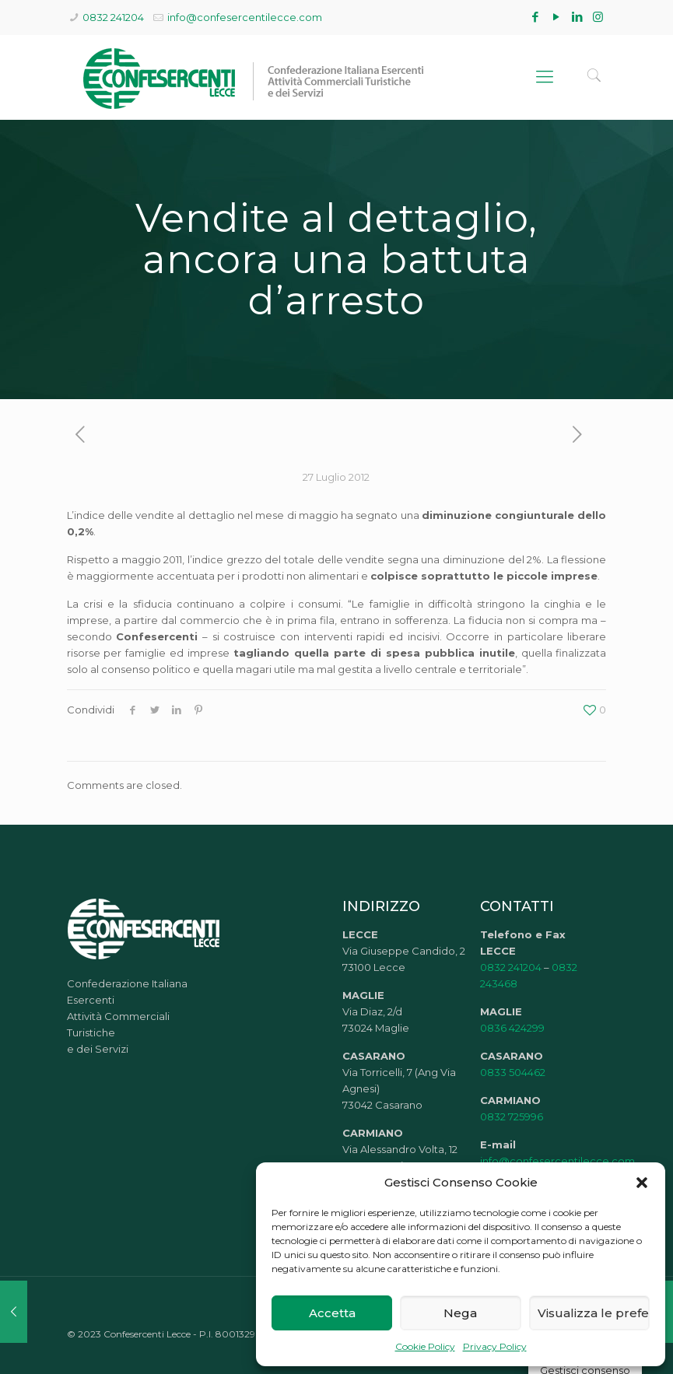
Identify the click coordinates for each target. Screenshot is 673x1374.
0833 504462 (512, 1072)
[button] (642, 1182)
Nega (460, 1313)
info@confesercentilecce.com (244, 17)
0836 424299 (512, 1028)
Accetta (332, 1313)
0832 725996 (511, 1116)
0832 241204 (113, 17)
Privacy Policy (495, 1346)
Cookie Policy (425, 1346)
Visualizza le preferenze (594, 1313)
